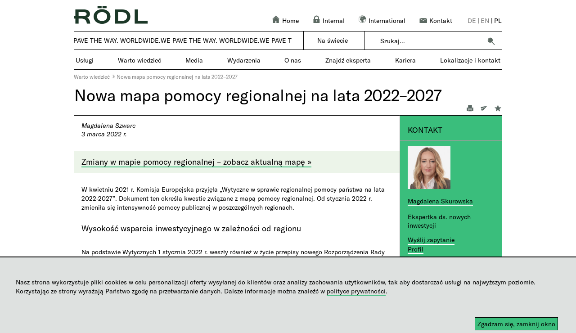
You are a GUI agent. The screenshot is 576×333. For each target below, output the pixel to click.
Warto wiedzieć (92, 76)
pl (498, 20)
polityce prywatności (356, 291)
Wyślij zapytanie (431, 239)
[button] (490, 40)
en (485, 20)
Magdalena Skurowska (440, 201)
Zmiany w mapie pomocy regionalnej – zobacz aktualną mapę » (196, 161)
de (472, 20)
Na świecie (332, 40)
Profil (415, 249)
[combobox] (431, 40)
